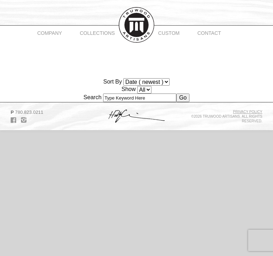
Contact (209, 33)
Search (93, 97)
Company (49, 33)
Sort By (112, 82)
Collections (97, 33)
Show (129, 89)
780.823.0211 (29, 112)
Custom (169, 33)
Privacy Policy (247, 112)
